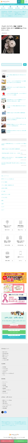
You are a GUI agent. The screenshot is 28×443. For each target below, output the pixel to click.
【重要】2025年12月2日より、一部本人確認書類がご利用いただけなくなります (13, 158)
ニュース (4, 383)
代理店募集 (5, 408)
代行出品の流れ (10, 7)
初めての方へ (3, 7)
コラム (4, 374)
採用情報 (4, 391)
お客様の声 (5, 358)
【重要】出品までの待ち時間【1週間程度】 (16, 112)
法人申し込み (5, 406)
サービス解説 (4, 182)
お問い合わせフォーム (14, 336)
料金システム (24, 7)
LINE (22, 2)
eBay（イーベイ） (5, 175)
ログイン (18, 2)
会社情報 (4, 385)
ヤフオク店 (5, 368)
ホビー (2, 209)
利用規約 (4, 388)
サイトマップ (5, 393)
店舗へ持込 (5, 401)
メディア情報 (5, 386)
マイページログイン (6, 405)
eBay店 (4, 371)
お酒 (2, 203)
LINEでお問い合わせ (14, 331)
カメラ (2, 206)
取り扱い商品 (17, 7)
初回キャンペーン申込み (14, 326)
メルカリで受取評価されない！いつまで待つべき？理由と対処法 (14, 144)
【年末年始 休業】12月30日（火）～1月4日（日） (12, 153)
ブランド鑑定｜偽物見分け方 (7, 185)
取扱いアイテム (5, 355)
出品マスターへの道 (5, 194)
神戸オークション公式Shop (8, 373)
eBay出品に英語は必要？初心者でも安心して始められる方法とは (13, 163)
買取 (2, 200)
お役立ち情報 (4, 188)
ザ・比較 (3, 191)
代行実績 (4, 366)
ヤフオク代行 (4, 197)
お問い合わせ (5, 403)
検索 (25, 64)
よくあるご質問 (5, 359)
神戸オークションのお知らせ (7, 178)
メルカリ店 (5, 370)
